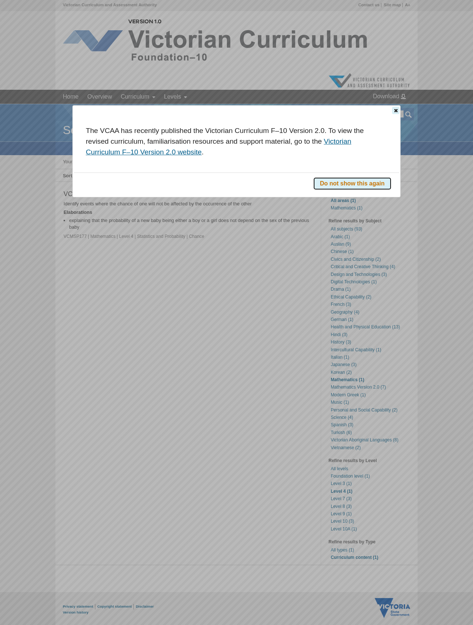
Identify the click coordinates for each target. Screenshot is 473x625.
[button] (395, 110)
